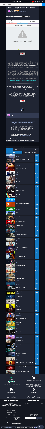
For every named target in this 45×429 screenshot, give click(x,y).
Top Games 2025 (16, 422)
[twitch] (34, 427)
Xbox (6, 419)
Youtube (41, 403)
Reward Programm (16, 417)
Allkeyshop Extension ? (11, 412)
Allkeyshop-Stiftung (11, 427)
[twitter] (23, 110)
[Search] (43, 4)
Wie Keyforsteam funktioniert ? (11, 404)
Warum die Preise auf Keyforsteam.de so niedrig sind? (11, 406)
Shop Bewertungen (16, 421)
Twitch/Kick (26, 403)
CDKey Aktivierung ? (11, 410)
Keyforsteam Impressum (37, 426)
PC (6, 417)
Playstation (6, 421)
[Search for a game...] (22, 4)
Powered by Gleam (22, 49)
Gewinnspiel (16, 10)
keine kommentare (22, 11)
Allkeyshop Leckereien (16, 423)
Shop (26, 404)
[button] (42, 1)
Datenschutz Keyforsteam (23, 426)
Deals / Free (16, 419)
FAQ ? (11, 411)
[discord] (36, 427)
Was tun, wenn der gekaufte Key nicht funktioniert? (11, 408)
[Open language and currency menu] (35, 1)
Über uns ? (11, 403)
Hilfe (40, 427)
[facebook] (21, 110)
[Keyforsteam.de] (16, 1)
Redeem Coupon (25, 16)
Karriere (3, 427)
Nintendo (6, 422)
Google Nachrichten (25, 135)
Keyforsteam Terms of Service (8, 426)
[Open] (2, 1)
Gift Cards (16, 418)
